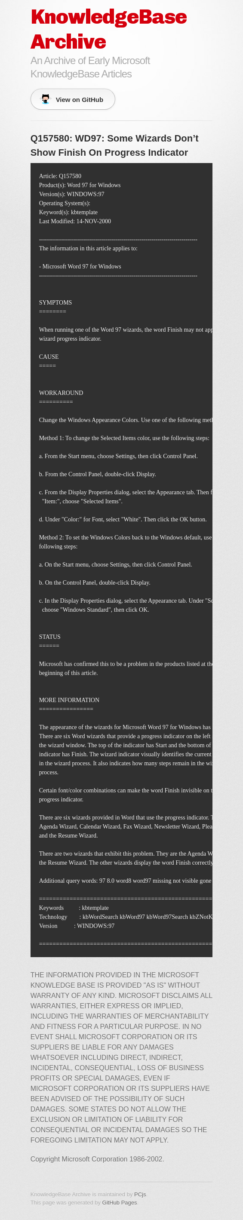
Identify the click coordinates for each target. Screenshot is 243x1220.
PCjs (140, 1194)
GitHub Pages (119, 1202)
